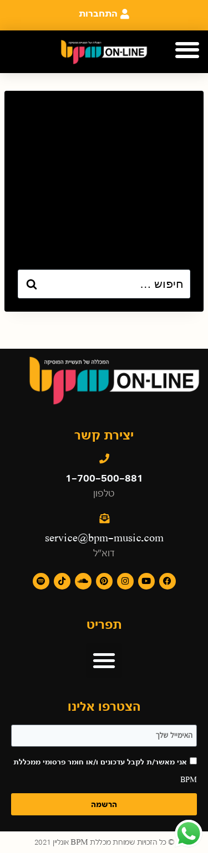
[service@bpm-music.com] (104, 518)
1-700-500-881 (104, 478)
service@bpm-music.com (104, 538)
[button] (187, 50)
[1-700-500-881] (104, 458)
